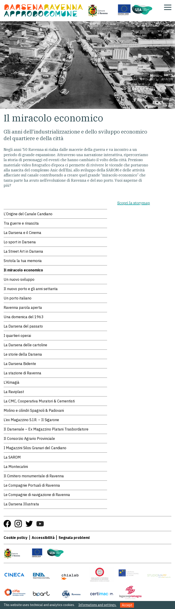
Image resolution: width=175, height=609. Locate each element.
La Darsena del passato (23, 326)
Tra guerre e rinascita (21, 223)
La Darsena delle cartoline (25, 345)
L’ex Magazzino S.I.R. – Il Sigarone (31, 419)
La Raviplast (14, 391)
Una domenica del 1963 (24, 317)
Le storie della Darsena (23, 354)
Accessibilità (43, 537)
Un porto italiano (17, 298)
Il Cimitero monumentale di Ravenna (34, 476)
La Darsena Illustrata (21, 504)
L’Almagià (11, 382)
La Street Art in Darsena (23, 251)
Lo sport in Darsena (20, 242)
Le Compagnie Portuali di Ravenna (32, 485)
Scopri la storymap (133, 203)
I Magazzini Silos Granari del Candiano (35, 448)
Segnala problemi (74, 537)
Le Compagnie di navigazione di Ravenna (37, 494)
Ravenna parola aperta (23, 307)
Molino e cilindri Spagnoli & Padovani (34, 410)
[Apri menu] (167, 7)
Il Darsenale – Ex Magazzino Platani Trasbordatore (46, 429)
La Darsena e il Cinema (22, 232)
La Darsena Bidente (20, 363)
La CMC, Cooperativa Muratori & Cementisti (39, 401)
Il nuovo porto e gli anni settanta (31, 288)
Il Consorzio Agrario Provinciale (29, 438)
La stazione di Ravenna (22, 373)
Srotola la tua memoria (23, 260)
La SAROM (12, 457)
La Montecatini (16, 466)
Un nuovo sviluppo (19, 279)
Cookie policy (16, 537)
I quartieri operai (17, 335)
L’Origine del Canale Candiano (28, 214)
